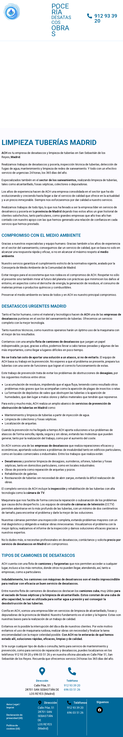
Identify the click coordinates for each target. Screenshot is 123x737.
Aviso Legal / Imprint (13, 706)
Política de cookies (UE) (13, 727)
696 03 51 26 (72, 689)
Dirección (42, 680)
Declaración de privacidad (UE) (14, 716)
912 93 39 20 (105, 18)
